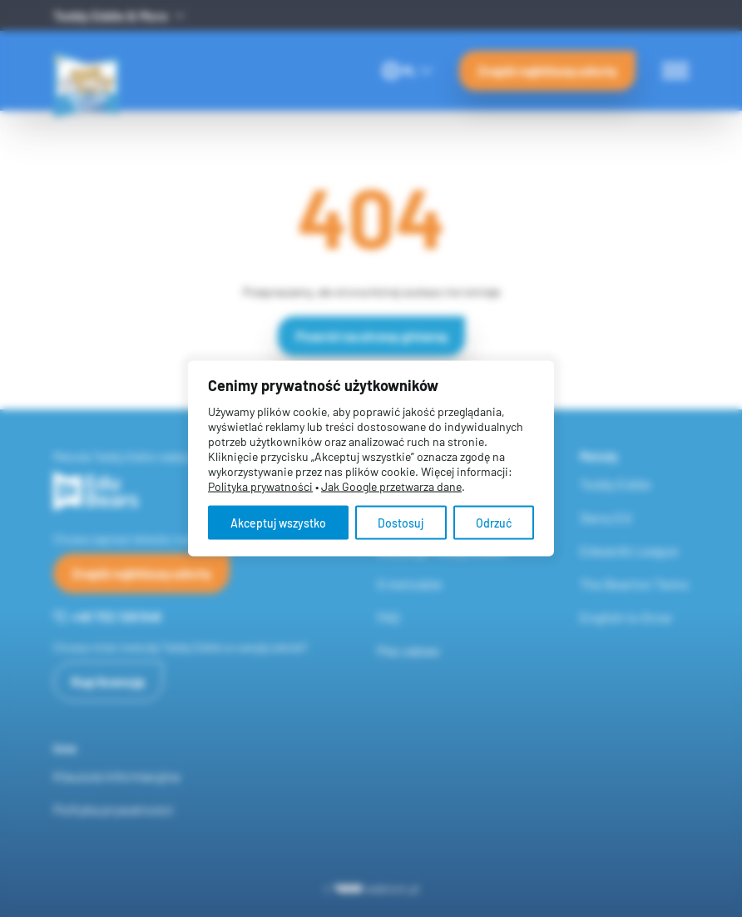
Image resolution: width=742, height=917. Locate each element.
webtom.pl (377, 888)
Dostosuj (400, 523)
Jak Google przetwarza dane (391, 486)
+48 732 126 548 (107, 616)
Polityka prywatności (113, 809)
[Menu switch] (675, 70)
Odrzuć (494, 523)
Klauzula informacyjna (116, 776)
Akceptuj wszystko (278, 523)
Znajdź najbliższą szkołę (547, 70)
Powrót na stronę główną (371, 336)
